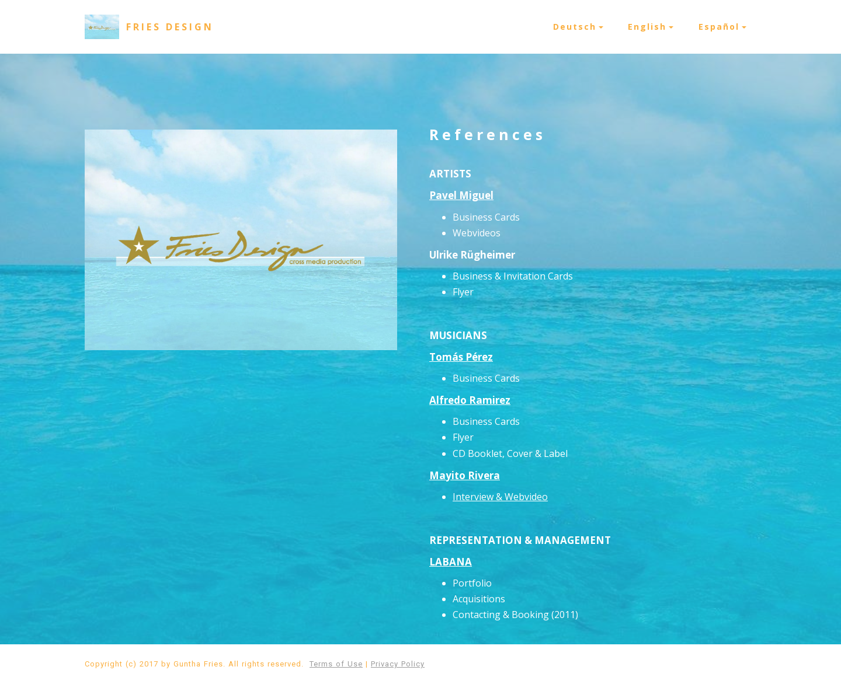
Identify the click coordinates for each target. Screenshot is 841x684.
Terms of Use (336, 663)
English (647, 26)
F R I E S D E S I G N (168, 26)
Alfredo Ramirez (469, 400)
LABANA (450, 561)
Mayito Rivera (464, 475)
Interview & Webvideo (500, 496)
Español (718, 26)
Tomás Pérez (461, 357)
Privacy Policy (398, 663)
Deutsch (574, 26)
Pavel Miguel (461, 195)
